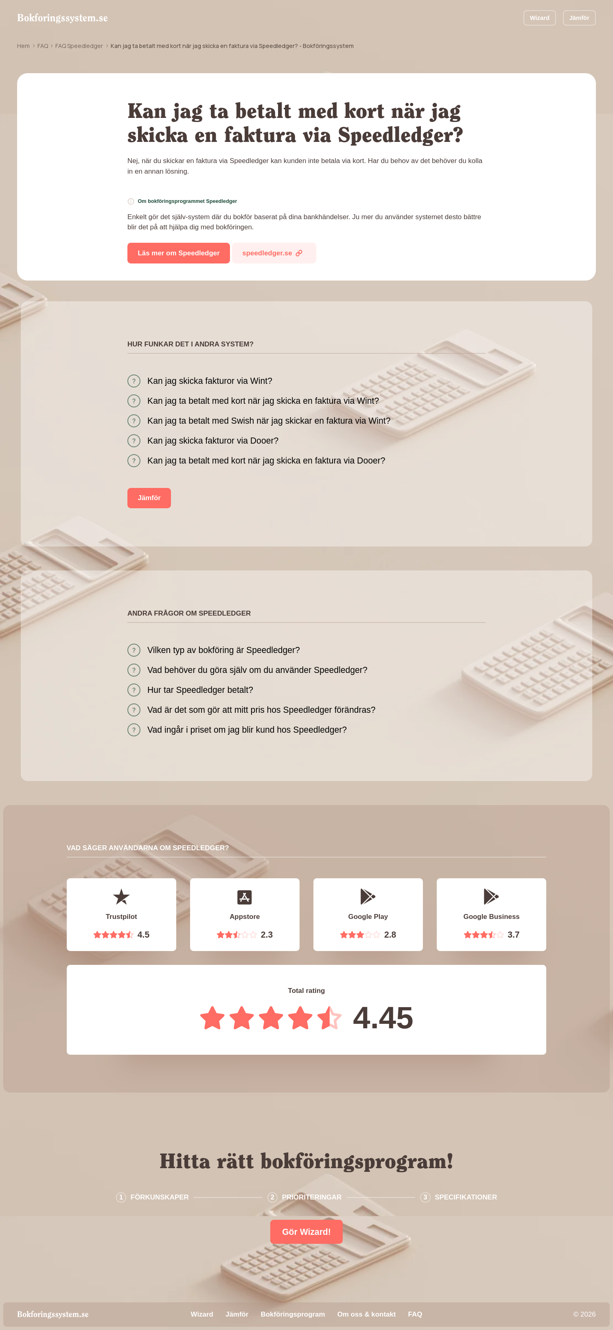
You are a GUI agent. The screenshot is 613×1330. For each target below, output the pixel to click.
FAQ (42, 46)
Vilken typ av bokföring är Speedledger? (223, 650)
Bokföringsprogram (293, 1314)
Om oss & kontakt (366, 1314)
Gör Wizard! (306, 1231)
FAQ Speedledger (79, 46)
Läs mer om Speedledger (179, 253)
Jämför (579, 18)
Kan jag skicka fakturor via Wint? (209, 380)
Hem (23, 46)
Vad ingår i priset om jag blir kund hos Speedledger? (247, 729)
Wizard (540, 18)
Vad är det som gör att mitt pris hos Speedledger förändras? (261, 709)
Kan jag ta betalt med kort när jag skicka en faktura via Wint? (263, 400)
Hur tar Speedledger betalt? (200, 689)
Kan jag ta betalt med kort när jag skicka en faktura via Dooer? (266, 460)
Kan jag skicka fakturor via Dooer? (212, 440)
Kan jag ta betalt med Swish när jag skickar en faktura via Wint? (268, 420)
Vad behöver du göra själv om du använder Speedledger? (257, 670)
